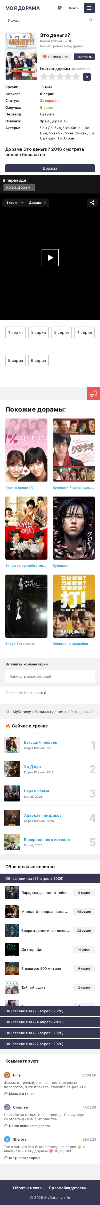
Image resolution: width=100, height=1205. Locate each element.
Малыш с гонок (19, 1094)
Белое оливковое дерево (27, 1126)
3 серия (61, 332)
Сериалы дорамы (50, 712)
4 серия (84, 332)
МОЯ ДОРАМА (22, 8)
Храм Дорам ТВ (20, 187)
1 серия (15, 332)
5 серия (15, 360)
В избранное (58, 57)
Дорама (50, 168)
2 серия (38, 332)
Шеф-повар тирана (22, 1158)
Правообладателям (68, 1187)
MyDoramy (22, 712)
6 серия (38, 360)
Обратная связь (28, 1187)
